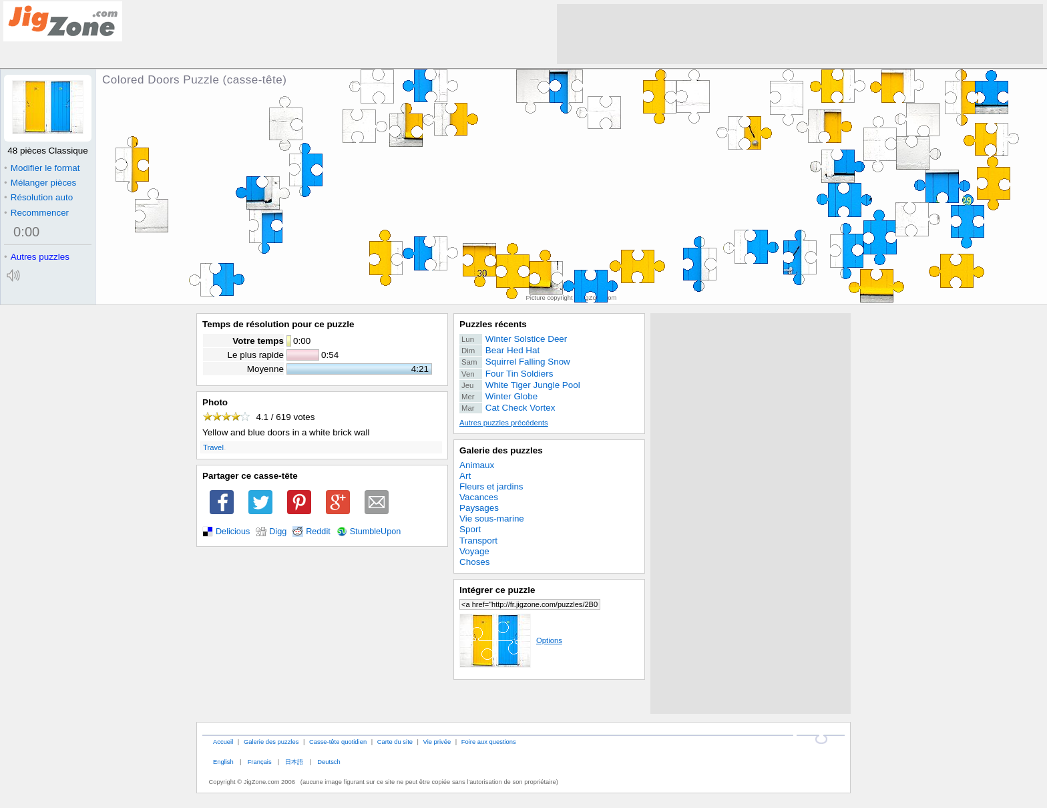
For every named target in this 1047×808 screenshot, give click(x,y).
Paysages (479, 508)
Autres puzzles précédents (503, 423)
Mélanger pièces (40, 183)
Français (260, 761)
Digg (277, 531)
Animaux (476, 465)
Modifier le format (42, 168)
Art (465, 476)
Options (510, 640)
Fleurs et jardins (491, 486)
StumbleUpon (375, 531)
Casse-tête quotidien (338, 741)
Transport (478, 541)
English (223, 761)
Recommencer (36, 213)
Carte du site (395, 741)
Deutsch (328, 761)
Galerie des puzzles (501, 450)
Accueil (223, 741)
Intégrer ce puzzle (497, 590)
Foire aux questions (488, 741)
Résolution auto (38, 197)
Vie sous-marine (491, 519)
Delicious (233, 531)
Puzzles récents (493, 324)
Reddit (318, 531)
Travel (213, 447)
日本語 (294, 761)
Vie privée (437, 741)
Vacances (478, 497)
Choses (474, 562)
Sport (470, 529)
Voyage (474, 551)
